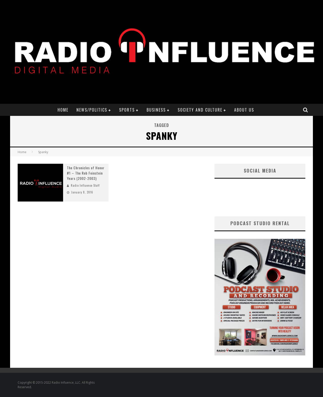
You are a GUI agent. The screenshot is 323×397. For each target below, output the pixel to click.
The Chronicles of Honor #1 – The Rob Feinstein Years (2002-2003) (85, 173)
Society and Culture (200, 110)
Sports (127, 110)
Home (63, 110)
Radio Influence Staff (85, 185)
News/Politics (91, 110)
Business (156, 110)
